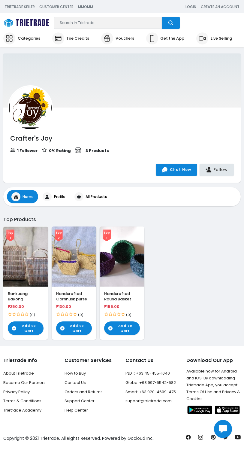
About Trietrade (18, 373)
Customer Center (56, 6)
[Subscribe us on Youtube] (238, 438)
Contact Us (75, 382)
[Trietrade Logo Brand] (26, 23)
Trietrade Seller (20, 6)
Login (190, 6)
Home (22, 196)
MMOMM (85, 6)
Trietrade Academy (22, 410)
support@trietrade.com (148, 401)
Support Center (80, 401)
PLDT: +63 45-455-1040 (147, 373)
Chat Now (176, 170)
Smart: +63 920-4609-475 (150, 392)
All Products (90, 196)
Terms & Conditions (22, 401)
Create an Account (220, 6)
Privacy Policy (16, 392)
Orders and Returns (84, 392)
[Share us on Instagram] (200, 438)
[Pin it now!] (213, 438)
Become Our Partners (24, 382)
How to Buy (75, 373)
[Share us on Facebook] (188, 438)
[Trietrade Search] (171, 23)
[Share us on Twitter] (225, 438)
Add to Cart (23, 328)
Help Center (76, 410)
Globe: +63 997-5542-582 (150, 382)
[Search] (108, 23)
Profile (54, 196)
